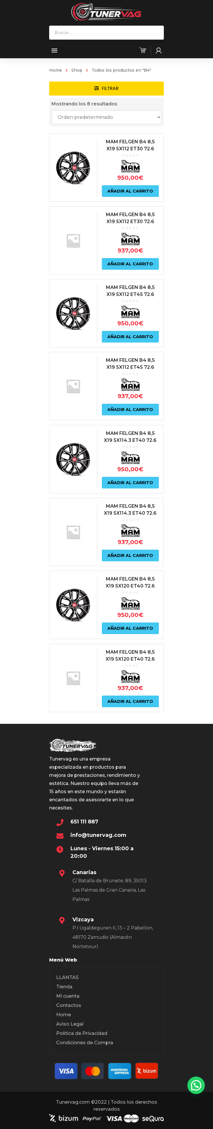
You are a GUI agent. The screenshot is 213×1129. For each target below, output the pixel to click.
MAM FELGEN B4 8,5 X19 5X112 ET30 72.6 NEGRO (130, 148)
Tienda (64, 986)
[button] (196, 1085)
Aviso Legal (70, 1024)
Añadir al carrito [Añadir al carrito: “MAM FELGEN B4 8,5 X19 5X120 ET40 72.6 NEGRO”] (130, 628)
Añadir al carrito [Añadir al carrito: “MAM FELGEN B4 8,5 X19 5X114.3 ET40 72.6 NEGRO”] (130, 482)
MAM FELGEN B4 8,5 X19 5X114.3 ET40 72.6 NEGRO (130, 440)
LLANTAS (67, 977)
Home (55, 70)
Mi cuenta (67, 996)
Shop (76, 70)
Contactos (68, 1005)
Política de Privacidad (81, 1033)
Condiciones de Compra (84, 1042)
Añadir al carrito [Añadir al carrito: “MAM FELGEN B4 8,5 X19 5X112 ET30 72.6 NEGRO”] (130, 190)
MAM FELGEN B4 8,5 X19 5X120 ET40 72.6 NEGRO (130, 586)
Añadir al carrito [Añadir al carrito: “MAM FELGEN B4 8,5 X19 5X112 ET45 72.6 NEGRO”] (130, 336)
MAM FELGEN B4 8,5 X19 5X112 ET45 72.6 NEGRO (130, 294)
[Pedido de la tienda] (106, 117)
